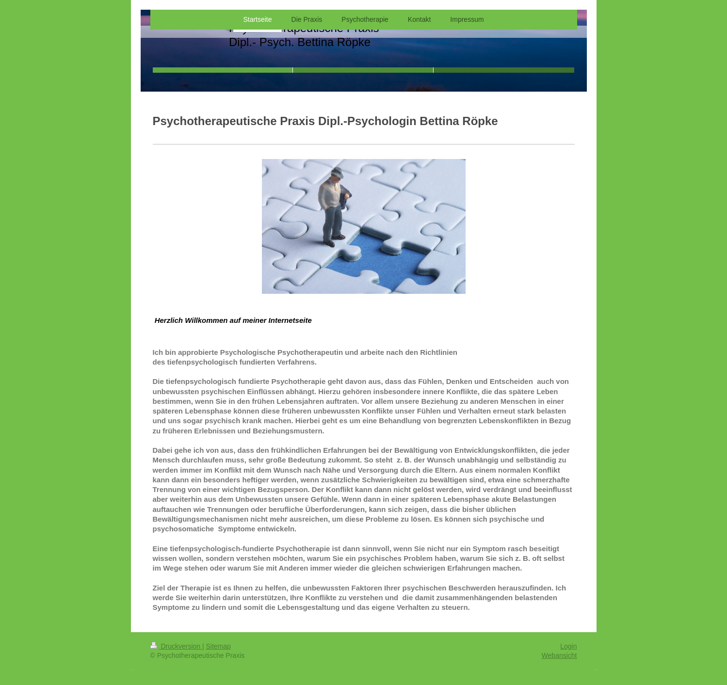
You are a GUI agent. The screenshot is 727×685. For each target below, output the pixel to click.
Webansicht (559, 655)
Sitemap (218, 646)
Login (568, 646)
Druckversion (176, 646)
